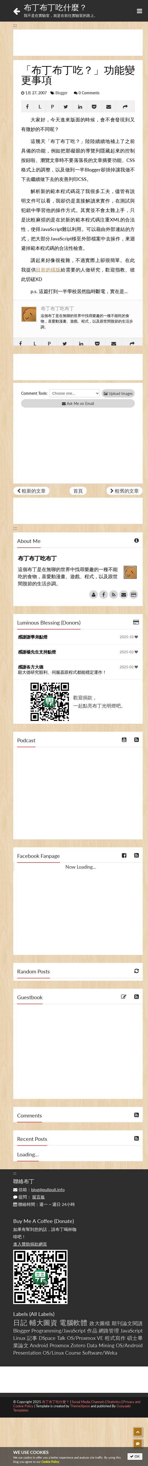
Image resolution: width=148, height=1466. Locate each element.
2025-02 (129, 652)
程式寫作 (115, 1338)
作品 (92, 1331)
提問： (29, 1196)
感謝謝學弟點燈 (32, 636)
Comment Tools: (34, 393)
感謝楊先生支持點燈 (37, 651)
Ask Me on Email (78, 403)
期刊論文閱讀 (127, 1323)
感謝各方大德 (30, 666)
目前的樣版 (48, 270)
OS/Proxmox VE (85, 1338)
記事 (32, 1338)
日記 (20, 1322)
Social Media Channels (88, 1402)
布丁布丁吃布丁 (57, 308)
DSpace (47, 1338)
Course (73, 1353)
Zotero (77, 1345)
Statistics (114, 1402)
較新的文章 (31, 491)
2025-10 (129, 637)
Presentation (27, 1353)
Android (39, 1345)
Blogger (61, 93)
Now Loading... (80, 867)
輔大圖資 (43, 1322)
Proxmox (59, 1345)
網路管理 (109, 1331)
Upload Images (118, 393)
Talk (61, 1338)
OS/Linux (53, 1353)
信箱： (39, 1189)
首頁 (78, 491)
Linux (19, 1338)
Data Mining (100, 1345)
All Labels (42, 1314)
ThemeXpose (80, 1406)
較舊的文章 (124, 491)
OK (135, 1456)
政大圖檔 (99, 1323)
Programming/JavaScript (58, 1331)
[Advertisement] (78, 42)
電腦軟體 (73, 1322)
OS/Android (129, 1345)
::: (15, 25)
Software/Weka (99, 1353)
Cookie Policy (50, 1461)
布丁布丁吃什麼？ (55, 7)
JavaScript (131, 1331)
